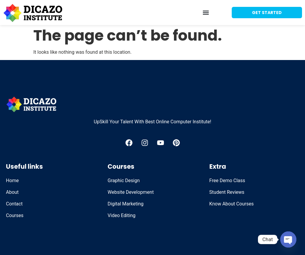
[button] (206, 13)
